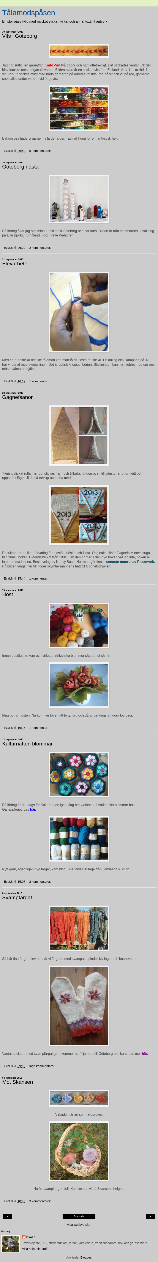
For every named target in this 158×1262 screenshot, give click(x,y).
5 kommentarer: (40, 151)
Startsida (79, 1216)
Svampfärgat (17, 897)
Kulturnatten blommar (27, 744)
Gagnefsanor (17, 397)
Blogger (85, 1257)
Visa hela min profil (35, 1249)
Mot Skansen (17, 1082)
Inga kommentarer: (42, 1066)
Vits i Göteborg (19, 36)
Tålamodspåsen (28, 13)
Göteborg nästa (20, 167)
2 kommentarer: (40, 247)
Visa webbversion (79, 1224)
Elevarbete (14, 263)
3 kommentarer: (40, 1201)
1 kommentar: (38, 381)
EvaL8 (30, 1237)
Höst (7, 594)
